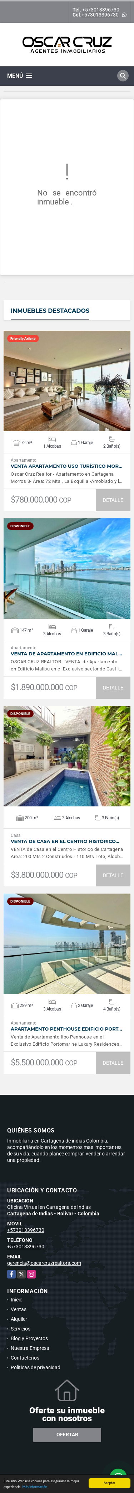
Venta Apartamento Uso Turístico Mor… (67, 466)
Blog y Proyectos (29, 1338)
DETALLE (113, 500)
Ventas (18, 1309)
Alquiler (19, 1319)
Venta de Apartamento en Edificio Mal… (66, 653)
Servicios (20, 1329)
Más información (34, 1487)
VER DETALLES (67, 380)
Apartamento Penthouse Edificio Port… (66, 1029)
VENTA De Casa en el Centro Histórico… (65, 841)
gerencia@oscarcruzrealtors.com (44, 1263)
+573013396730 (100, 10)
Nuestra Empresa (30, 1348)
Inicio (17, 1300)
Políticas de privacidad (35, 1367)
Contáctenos (25, 1358)
